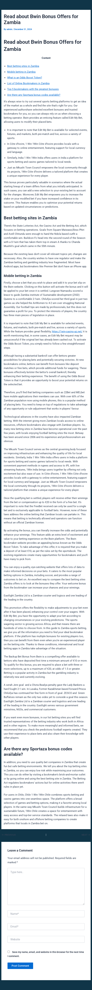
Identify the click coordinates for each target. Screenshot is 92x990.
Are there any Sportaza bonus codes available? (33, 94)
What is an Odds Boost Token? (24, 77)
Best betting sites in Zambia (23, 66)
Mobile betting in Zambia (21, 71)
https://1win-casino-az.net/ (67, 331)
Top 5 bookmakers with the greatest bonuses (33, 89)
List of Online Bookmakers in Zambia (28, 83)
